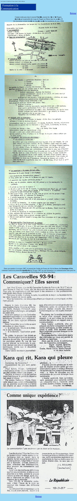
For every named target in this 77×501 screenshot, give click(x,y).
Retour (73, 13)
